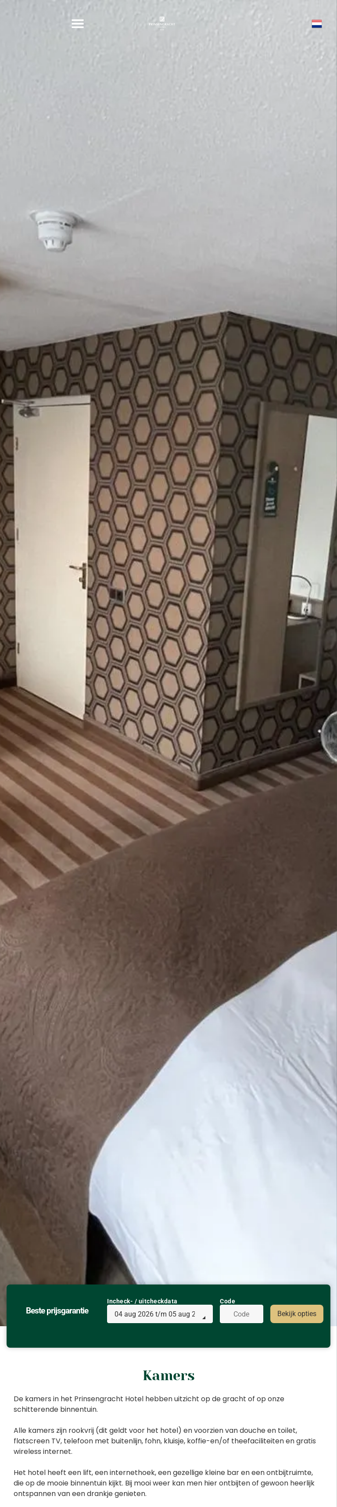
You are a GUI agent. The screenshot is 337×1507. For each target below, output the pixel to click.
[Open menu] (77, 23)
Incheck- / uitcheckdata (142, 1301)
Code (227, 1301)
